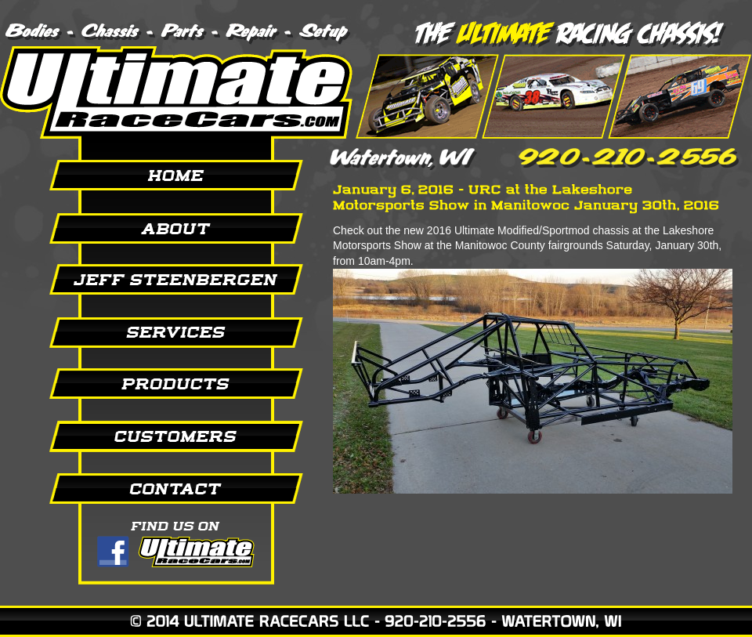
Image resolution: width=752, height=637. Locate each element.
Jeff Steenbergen (157, 280)
